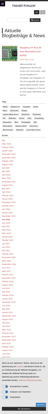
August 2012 (7, 350)
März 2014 (6, 329)
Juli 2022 (6, 219)
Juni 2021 (6, 247)
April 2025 (6, 175)
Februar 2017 (7, 274)
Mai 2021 (6, 250)
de (37, 12)
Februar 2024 (7, 195)
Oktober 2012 (8, 347)
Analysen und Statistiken (16, 391)
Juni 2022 (6, 223)
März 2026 (6, 144)
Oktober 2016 (8, 281)
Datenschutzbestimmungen (30, 380)
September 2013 (9, 340)
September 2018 (9, 264)
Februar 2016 (7, 295)
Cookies (20, 366)
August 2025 (7, 164)
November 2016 (9, 278)
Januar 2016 (7, 299)
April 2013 (6, 343)
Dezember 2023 (9, 202)
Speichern (41, 405)
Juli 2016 (6, 288)
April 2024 (6, 192)
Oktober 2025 (8, 161)
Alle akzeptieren (24, 409)
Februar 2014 (7, 333)
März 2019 (6, 261)
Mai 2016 (6, 292)
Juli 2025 (6, 168)
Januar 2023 (7, 213)
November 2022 (9, 216)
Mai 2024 (6, 188)
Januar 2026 (7, 151)
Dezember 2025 (9, 154)
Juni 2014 (6, 326)
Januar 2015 (7, 312)
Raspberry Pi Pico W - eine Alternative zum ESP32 (31, 52)
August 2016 (7, 285)
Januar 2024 (7, 199)
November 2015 (9, 302)
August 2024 (7, 185)
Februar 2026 (7, 147)
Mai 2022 (6, 226)
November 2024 (9, 182)
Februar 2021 (7, 254)
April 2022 (6, 230)
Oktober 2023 (8, 206)
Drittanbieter (11, 397)
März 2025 (6, 178)
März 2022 (6, 233)
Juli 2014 (6, 323)
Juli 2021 (6, 243)
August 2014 (7, 319)
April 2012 (6, 357)
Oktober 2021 (8, 240)
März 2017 (6, 271)
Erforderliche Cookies (15, 386)
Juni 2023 (6, 209)
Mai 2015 (6, 309)
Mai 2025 (6, 171)
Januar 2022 (7, 237)
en (43, 12)
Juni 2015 (6, 305)
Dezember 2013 (9, 336)
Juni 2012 (6, 354)
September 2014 (9, 316)
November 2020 (9, 257)
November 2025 (9, 157)
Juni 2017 (6, 268)
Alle (3, 140)
